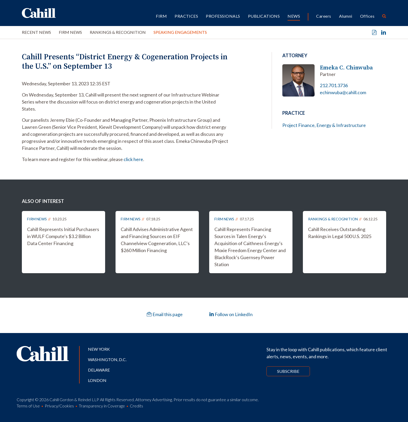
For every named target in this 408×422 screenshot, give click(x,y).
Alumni (345, 16)
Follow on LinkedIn (231, 314)
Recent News (36, 32)
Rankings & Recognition (118, 32)
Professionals (223, 16)
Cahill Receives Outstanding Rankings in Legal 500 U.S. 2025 (339, 232)
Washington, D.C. (107, 359)
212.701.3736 (334, 85)
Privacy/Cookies (59, 405)
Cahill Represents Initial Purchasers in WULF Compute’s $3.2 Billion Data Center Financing (63, 236)
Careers (323, 16)
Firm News (70, 32)
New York (99, 349)
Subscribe (288, 371)
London (97, 380)
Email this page (165, 314)
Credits (136, 405)
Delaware (99, 369)
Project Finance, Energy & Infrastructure (324, 125)
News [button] (294, 16)
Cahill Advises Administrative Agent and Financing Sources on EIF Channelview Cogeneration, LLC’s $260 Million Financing (157, 239)
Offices (367, 16)
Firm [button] (161, 16)
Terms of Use (28, 405)
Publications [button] (264, 16)
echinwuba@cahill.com (343, 92)
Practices (186, 16)
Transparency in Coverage (102, 405)
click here (133, 159)
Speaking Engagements (180, 32)
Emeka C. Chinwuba (346, 67)
